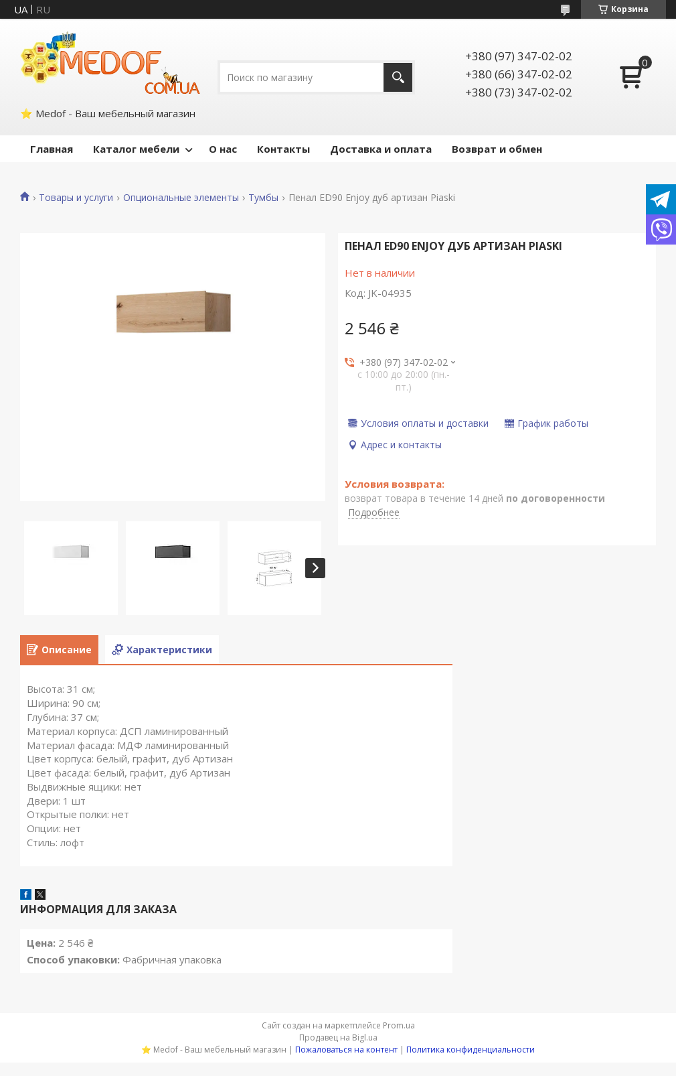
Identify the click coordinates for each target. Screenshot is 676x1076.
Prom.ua (399, 1025)
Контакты (283, 148)
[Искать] (398, 77)
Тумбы (263, 198)
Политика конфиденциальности (470, 1049)
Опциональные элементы (181, 198)
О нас (223, 148)
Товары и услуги (76, 198)
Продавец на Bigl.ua (338, 1037)
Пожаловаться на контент (346, 1049)
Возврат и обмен (497, 148)
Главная (51, 148)
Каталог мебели (136, 148)
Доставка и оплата (381, 148)
